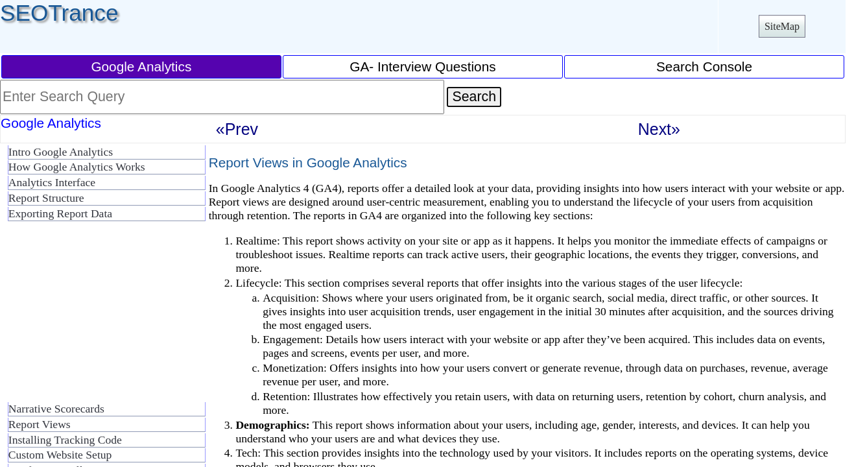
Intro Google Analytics (60, 151)
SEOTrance (59, 12)
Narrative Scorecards (56, 408)
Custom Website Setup (60, 454)
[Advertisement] (103, 316)
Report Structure (46, 197)
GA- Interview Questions (422, 66)
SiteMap (782, 26)
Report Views (39, 424)
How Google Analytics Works (76, 166)
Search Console (704, 66)
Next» (659, 129)
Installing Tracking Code (65, 439)
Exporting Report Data (60, 213)
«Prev (237, 129)
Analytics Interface (51, 182)
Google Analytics (141, 66)
